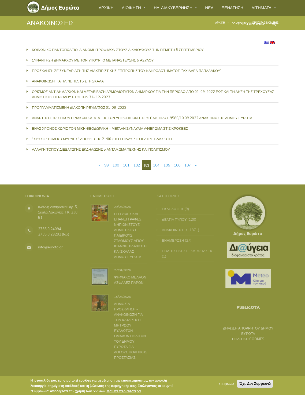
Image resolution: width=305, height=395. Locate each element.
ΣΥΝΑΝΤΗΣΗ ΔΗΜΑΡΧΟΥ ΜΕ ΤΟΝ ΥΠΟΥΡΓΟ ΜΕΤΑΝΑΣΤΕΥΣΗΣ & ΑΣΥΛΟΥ (93, 60)
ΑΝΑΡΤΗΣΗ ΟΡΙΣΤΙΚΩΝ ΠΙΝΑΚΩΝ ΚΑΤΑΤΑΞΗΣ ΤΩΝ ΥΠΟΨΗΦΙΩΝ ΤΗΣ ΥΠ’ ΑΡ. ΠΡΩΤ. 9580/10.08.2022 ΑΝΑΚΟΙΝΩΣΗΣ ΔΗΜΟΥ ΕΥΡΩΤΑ (142, 118)
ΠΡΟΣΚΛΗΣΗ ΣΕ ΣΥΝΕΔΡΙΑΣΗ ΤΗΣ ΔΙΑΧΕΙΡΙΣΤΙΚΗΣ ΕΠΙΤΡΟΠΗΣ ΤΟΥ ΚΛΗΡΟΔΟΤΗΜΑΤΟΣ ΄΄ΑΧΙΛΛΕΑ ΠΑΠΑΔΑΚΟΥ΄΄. (127, 70)
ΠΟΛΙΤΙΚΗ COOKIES (245, 339)
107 (187, 165)
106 (177, 165)
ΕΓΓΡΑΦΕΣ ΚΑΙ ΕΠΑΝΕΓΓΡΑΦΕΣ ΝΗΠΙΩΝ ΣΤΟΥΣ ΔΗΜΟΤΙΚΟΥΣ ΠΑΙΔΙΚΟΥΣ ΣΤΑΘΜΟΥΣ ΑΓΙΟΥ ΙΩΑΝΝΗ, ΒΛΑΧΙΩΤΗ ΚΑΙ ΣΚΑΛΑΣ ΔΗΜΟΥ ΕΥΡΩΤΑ (129, 235)
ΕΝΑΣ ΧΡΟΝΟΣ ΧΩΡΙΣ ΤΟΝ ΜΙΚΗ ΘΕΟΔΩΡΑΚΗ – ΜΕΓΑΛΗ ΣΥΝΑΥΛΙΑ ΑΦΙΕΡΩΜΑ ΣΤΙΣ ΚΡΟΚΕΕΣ (110, 128)
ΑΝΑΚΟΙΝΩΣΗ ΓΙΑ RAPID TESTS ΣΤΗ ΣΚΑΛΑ (68, 81)
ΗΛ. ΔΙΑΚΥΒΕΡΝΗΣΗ (168, 8)
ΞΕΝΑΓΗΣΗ (229, 8)
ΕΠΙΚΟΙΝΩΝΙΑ (249, 25)
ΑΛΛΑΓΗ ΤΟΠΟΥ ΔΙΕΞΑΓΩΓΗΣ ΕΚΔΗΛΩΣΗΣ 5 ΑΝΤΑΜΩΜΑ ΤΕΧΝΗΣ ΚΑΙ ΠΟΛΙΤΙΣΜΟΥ (101, 149)
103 (146, 165)
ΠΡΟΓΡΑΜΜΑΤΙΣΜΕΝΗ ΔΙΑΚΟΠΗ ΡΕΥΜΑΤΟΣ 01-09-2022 (79, 107)
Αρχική (220, 22)
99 (106, 165)
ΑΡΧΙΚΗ (97, 8)
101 (126, 165)
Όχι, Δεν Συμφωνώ (255, 385)
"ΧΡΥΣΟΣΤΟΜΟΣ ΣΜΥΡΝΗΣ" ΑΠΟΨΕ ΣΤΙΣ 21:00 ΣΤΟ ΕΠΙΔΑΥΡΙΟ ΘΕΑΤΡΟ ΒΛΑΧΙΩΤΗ (102, 139)
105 (166, 165)
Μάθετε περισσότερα (123, 392)
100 (116, 165)
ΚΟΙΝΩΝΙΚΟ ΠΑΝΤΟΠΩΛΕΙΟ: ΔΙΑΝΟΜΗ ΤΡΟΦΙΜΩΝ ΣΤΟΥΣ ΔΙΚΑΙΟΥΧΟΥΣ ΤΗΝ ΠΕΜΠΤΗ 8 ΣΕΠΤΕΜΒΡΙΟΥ (118, 50)
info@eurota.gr (47, 247)
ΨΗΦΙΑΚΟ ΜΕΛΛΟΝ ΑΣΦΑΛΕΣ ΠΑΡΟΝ (129, 280)
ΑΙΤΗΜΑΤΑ (261, 8)
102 (136, 165)
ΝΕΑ (205, 8)
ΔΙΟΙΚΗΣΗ (124, 8)
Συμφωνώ (226, 385)
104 (156, 165)
